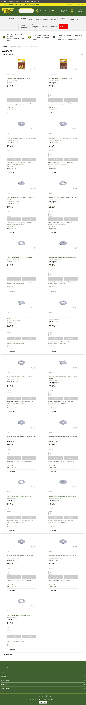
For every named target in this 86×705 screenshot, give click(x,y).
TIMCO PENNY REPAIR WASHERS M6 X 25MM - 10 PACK (63, 437)
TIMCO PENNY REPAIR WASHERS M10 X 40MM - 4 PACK (63, 138)
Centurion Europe (11, 74)
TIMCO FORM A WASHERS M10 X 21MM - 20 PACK (19, 257)
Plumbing (38, 19)
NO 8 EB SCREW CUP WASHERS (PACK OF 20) (18, 78)
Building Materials (11, 19)
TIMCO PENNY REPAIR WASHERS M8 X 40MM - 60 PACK (21, 556)
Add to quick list (11, 109)
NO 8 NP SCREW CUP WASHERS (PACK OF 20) (60, 78)
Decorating (53, 19)
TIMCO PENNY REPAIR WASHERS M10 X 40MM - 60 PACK (21, 138)
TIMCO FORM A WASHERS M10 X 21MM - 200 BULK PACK (63, 197)
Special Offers (54, 26)
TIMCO (8, 133)
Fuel (78, 19)
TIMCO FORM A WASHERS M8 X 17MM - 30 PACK (19, 615)
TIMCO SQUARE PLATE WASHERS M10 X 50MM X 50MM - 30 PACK (21, 198)
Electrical (45, 19)
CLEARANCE (63, 26)
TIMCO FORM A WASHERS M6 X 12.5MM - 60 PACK (19, 496)
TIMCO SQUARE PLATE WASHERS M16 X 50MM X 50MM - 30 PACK (63, 377)
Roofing (72, 19)
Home (4, 46)
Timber (31, 19)
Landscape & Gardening (22, 19)
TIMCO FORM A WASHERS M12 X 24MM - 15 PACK (19, 377)
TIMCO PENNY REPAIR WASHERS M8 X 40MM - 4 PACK (62, 556)
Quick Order (71, 4)
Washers (15, 83)
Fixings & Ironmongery (24, 26)
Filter (81, 54)
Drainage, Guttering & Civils (35, 26)
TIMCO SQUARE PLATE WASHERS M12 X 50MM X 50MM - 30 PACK (21, 317)
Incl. (49, 10)
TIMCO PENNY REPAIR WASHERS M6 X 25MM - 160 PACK (21, 437)
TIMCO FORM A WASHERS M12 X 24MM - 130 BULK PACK (63, 317)
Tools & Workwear (63, 19)
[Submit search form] (30, 11)
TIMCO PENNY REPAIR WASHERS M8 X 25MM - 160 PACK (63, 496)
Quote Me (10, 107)
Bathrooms (45, 26)
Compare (11, 113)
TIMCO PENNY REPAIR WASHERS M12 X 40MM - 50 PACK (63, 257)
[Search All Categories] (26, 11)
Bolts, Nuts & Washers (30, 46)
